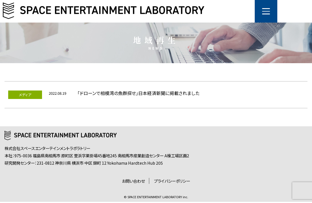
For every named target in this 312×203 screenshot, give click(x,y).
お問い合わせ (133, 181)
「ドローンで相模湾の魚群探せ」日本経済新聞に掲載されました (138, 93)
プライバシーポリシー (172, 181)
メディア (25, 94)
